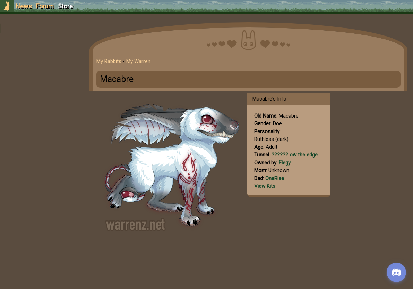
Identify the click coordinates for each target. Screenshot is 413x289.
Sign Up (42, 44)
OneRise (277, 178)
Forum (45, 6)
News (24, 6)
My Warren (141, 61)
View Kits (267, 186)
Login (42, 57)
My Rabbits (111, 61)
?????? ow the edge (297, 155)
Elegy (287, 163)
